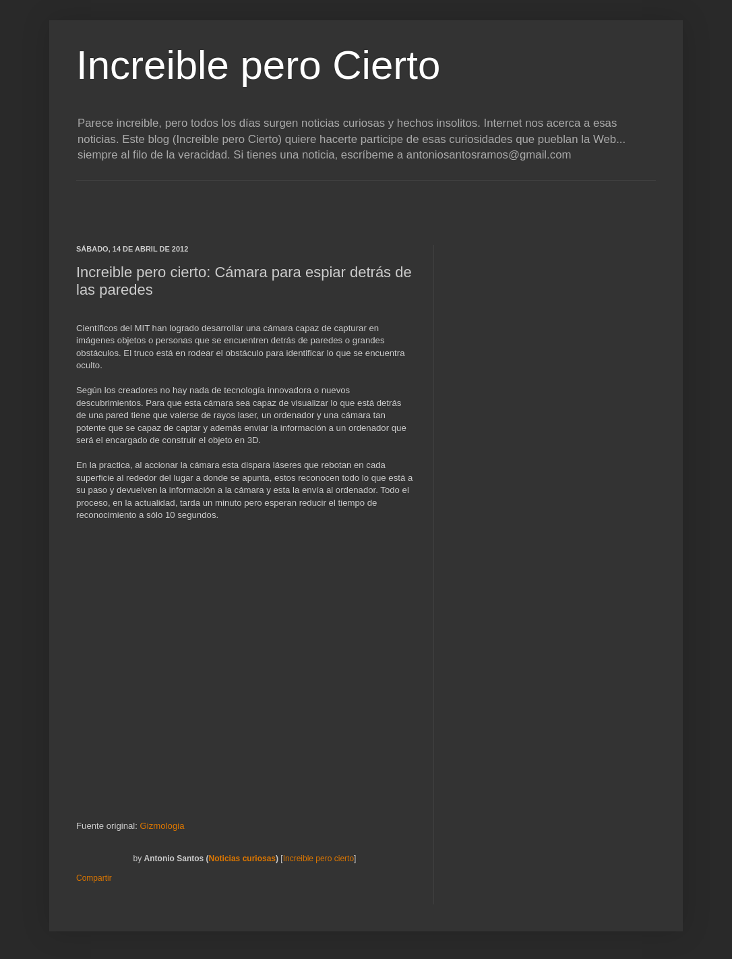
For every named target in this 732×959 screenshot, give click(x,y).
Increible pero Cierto (258, 65)
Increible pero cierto (318, 858)
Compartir (94, 878)
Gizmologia (162, 826)
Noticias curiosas (242, 858)
